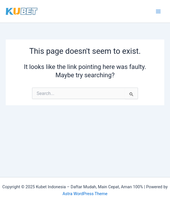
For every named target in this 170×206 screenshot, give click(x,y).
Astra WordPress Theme (84, 193)
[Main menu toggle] (158, 11)
